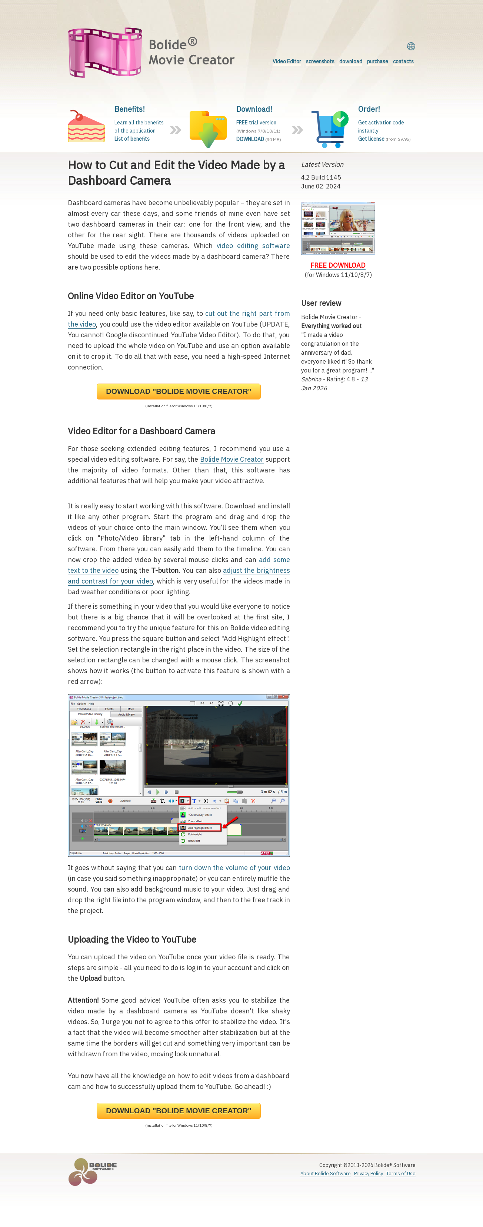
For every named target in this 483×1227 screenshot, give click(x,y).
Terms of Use (401, 1173)
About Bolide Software (325, 1173)
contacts (403, 61)
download (350, 61)
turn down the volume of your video (234, 867)
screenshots (320, 61)
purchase (377, 61)
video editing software (253, 245)
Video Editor (287, 61)
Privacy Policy (368, 1173)
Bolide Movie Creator (232, 459)
